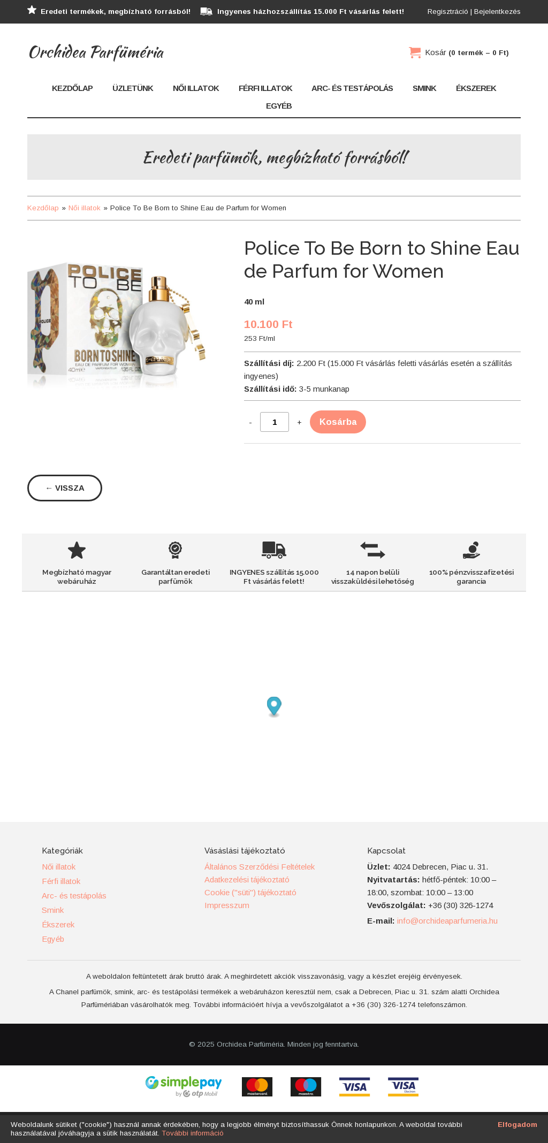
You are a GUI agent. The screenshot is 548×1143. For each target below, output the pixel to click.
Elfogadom (517, 1125)
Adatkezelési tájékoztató (247, 879)
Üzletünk (132, 88)
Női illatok (196, 88)
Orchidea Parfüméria (95, 51)
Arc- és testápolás (352, 88)
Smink (424, 88)
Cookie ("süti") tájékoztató (250, 892)
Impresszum (226, 905)
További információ (193, 1133)
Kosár (467, 52)
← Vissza (65, 487)
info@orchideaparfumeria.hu (447, 920)
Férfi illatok (265, 88)
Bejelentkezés (497, 11)
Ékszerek (476, 88)
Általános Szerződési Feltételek (259, 866)
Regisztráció (448, 11)
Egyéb (279, 105)
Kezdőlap (72, 88)
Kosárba (337, 421)
